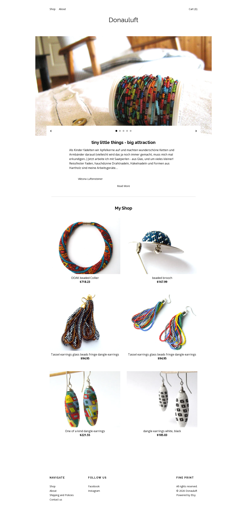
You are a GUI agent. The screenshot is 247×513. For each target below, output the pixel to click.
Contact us (56, 499)
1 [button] (116, 131)
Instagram (94, 490)
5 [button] (131, 131)
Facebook (94, 486)
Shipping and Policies (62, 495)
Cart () (193, 9)
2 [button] (120, 131)
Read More (123, 186)
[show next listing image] (196, 131)
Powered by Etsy (186, 495)
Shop (53, 9)
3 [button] (123, 131)
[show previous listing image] (51, 131)
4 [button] (127, 131)
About (62, 9)
